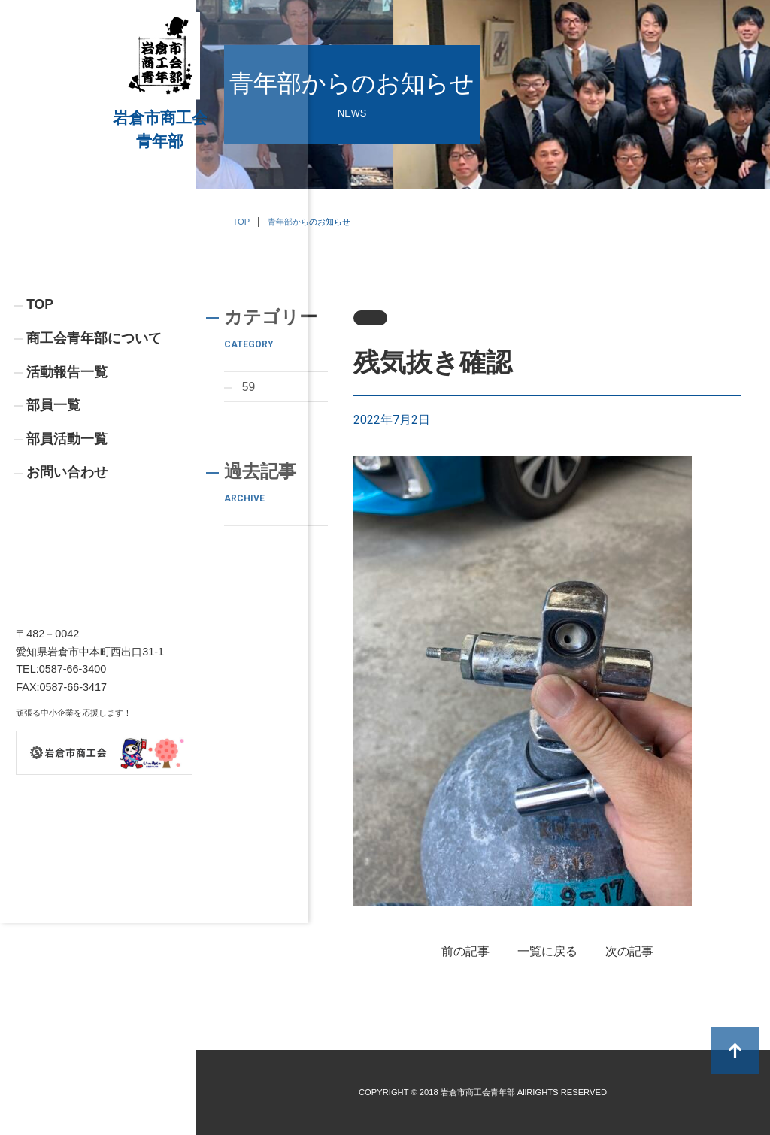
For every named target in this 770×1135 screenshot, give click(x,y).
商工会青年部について (94, 408)
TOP (39, 375)
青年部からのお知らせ (309, 221)
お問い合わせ (67, 544)
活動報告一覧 (67, 442)
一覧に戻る (547, 951)
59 (249, 386)
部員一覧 (53, 476)
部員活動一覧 (67, 510)
